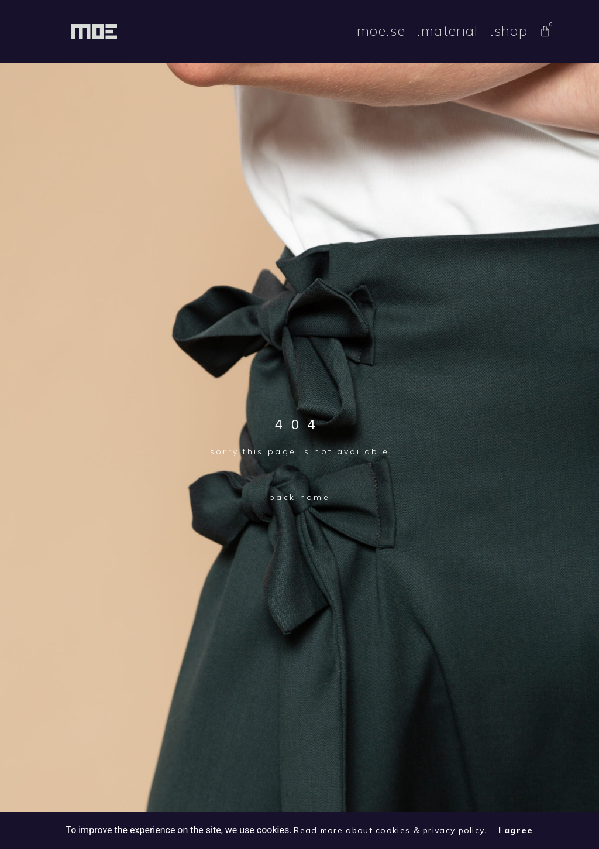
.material (447, 30)
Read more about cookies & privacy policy (389, 830)
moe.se (381, 30)
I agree (515, 830)
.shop (509, 30)
